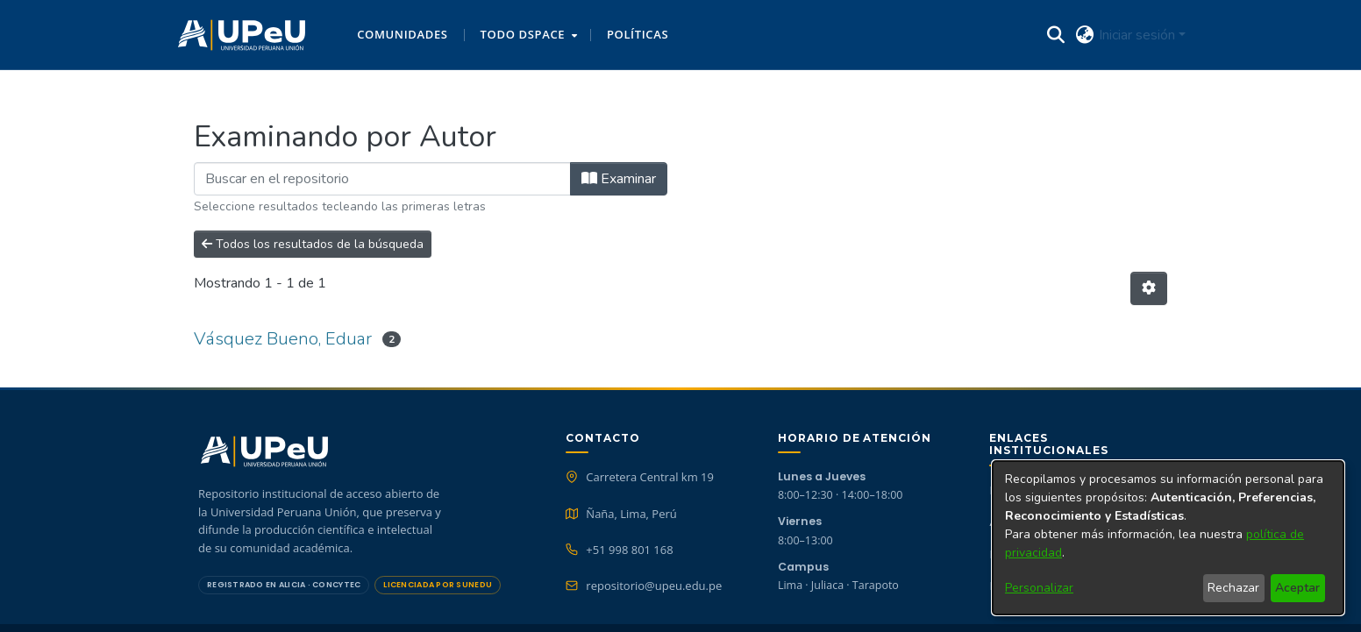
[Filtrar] (382, 178)
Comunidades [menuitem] (402, 34)
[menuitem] (527, 35)
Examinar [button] (618, 178)
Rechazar (1233, 587)
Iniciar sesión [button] (1139, 35)
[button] (241, 35)
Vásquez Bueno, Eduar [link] (283, 339)
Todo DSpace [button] (523, 34)
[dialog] (1168, 537)
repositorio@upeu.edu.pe (654, 585)
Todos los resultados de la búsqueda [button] (313, 244)
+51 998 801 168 (629, 549)
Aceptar (1297, 587)
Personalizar (1039, 587)
